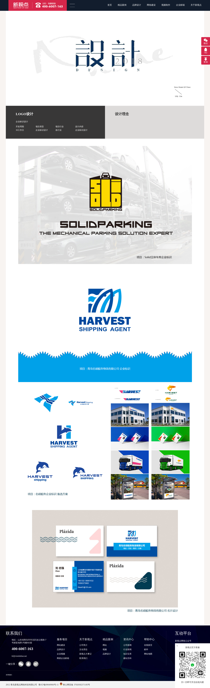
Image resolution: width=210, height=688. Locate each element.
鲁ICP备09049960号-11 (48, 685)
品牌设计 (136, 5)
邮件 (146, 649)
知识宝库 (127, 654)
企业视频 (61, 654)
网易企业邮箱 (63, 658)
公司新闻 (127, 645)
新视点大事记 (85, 654)
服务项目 (62, 639)
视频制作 (165, 5)
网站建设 (61, 645)
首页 (109, 5)
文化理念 (83, 649)
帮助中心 (149, 639)
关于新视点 (196, 5)
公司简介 (83, 645)
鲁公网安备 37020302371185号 (75, 685)
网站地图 (148, 654)
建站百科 (127, 658)
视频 (105, 649)
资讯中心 (128, 639)
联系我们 (83, 658)
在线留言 (148, 645)
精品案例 (122, 5)
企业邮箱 (180, 5)
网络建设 (151, 5)
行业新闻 (127, 649)
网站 (105, 645)
